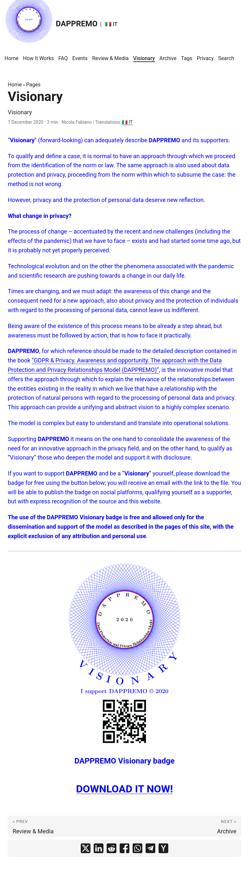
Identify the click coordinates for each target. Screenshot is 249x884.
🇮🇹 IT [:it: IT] (111, 24)
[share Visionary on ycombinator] (163, 848)
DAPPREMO (51, 22)
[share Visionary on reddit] (111, 848)
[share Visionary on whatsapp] (137, 848)
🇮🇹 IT (127, 122)
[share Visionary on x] (85, 848)
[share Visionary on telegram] (150, 848)
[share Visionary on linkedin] (98, 848)
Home (15, 85)
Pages (33, 85)
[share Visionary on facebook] (124, 848)
